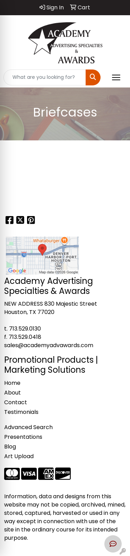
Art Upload (19, 456)
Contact (15, 402)
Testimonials (21, 412)
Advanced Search (28, 427)
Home (12, 383)
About (12, 393)
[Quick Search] (44, 77)
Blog (10, 447)
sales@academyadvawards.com (48, 345)
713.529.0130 (25, 329)
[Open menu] (116, 77)
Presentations (23, 437)
